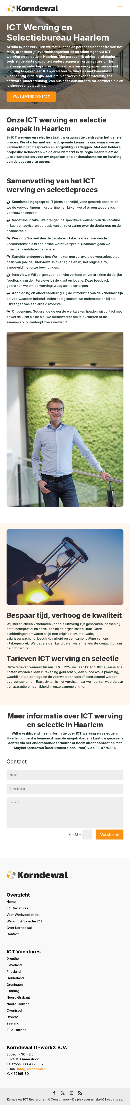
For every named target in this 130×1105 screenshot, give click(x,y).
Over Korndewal (19, 928)
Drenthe (13, 958)
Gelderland (15, 978)
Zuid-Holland (16, 1030)
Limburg (13, 991)
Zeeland (13, 1023)
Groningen (15, 985)
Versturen (109, 834)
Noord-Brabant (18, 997)
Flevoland (14, 965)
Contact (13, 934)
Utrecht (12, 1017)
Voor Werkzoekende (23, 915)
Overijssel (14, 1010)
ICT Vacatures (17, 908)
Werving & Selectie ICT (24, 921)
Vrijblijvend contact (31, 96)
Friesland (14, 971)
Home (11, 902)
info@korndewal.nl (31, 1069)
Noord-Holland (18, 1004)
